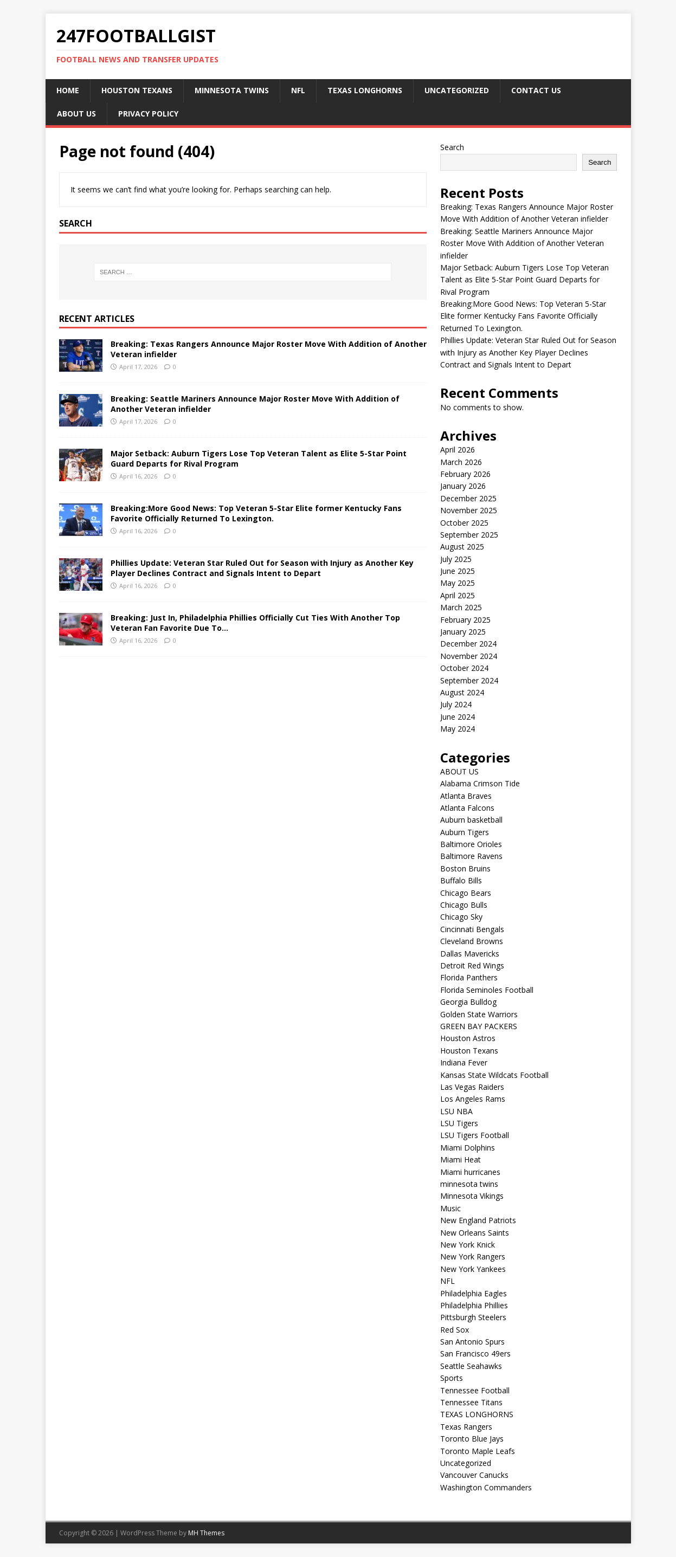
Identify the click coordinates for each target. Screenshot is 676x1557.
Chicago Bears (465, 893)
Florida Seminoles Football (486, 990)
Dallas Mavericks (469, 953)
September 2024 (469, 680)
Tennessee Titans (471, 1402)
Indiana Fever (463, 1062)
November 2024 (468, 656)
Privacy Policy (148, 113)
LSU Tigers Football (474, 1135)
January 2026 (463, 486)
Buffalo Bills (461, 880)
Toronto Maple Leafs (477, 1451)
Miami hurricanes (470, 1172)
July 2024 (456, 704)
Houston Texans (136, 90)
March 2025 (461, 607)
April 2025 (457, 595)
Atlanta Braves (466, 796)
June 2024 (457, 717)
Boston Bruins (465, 868)
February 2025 (465, 620)
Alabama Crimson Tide (480, 783)
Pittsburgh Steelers (473, 1317)
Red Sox (454, 1330)
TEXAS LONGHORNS (364, 90)
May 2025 (457, 583)
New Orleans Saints (474, 1232)
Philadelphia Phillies (474, 1305)
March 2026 (461, 462)
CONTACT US (536, 90)
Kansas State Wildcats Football (494, 1075)
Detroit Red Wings (472, 965)
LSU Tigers (459, 1123)
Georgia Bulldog (468, 1002)
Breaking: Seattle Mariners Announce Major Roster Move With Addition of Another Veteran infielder (255, 403)
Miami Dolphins (467, 1147)
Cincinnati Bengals (472, 929)
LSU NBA (456, 1111)
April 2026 (457, 449)
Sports (451, 1378)
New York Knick (467, 1244)
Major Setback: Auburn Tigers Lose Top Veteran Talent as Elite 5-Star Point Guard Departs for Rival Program (259, 458)
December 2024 (468, 643)
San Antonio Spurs (472, 1341)
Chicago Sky (461, 917)
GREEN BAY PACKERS (478, 1026)
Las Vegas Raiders (472, 1087)
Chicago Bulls (463, 905)
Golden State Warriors (479, 1014)
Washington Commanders (486, 1487)
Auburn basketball (471, 820)
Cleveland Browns (471, 941)
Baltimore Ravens (471, 856)
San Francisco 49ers (475, 1353)
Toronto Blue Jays (472, 1438)
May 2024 (457, 728)
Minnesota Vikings (472, 1196)
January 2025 (463, 631)
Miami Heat (460, 1159)
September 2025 (469, 534)
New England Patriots (478, 1220)
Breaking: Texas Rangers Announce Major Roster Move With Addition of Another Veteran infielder (269, 349)
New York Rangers (472, 1256)
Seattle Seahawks (471, 1366)
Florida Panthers (469, 977)
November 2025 (468, 510)
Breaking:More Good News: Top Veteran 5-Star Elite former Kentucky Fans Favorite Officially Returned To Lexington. (256, 513)
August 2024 (462, 692)
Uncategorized (456, 90)
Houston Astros (467, 1038)
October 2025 (464, 523)
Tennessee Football (475, 1390)
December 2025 (468, 498)
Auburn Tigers (464, 832)
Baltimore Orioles (471, 844)
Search (452, 147)
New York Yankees (473, 1269)
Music (450, 1208)
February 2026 (465, 474)
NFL (298, 90)
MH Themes (206, 1532)
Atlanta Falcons (467, 808)
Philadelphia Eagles (473, 1293)
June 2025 (457, 571)
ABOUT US (76, 113)
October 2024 (464, 668)
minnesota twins (232, 90)
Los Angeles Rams (472, 1099)
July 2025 (456, 559)
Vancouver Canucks (474, 1475)
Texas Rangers (466, 1427)
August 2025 (462, 546)
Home (67, 90)
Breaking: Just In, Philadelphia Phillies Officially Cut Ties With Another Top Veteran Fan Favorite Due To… (255, 622)
